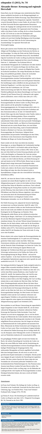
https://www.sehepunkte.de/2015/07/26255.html (13, 426)
